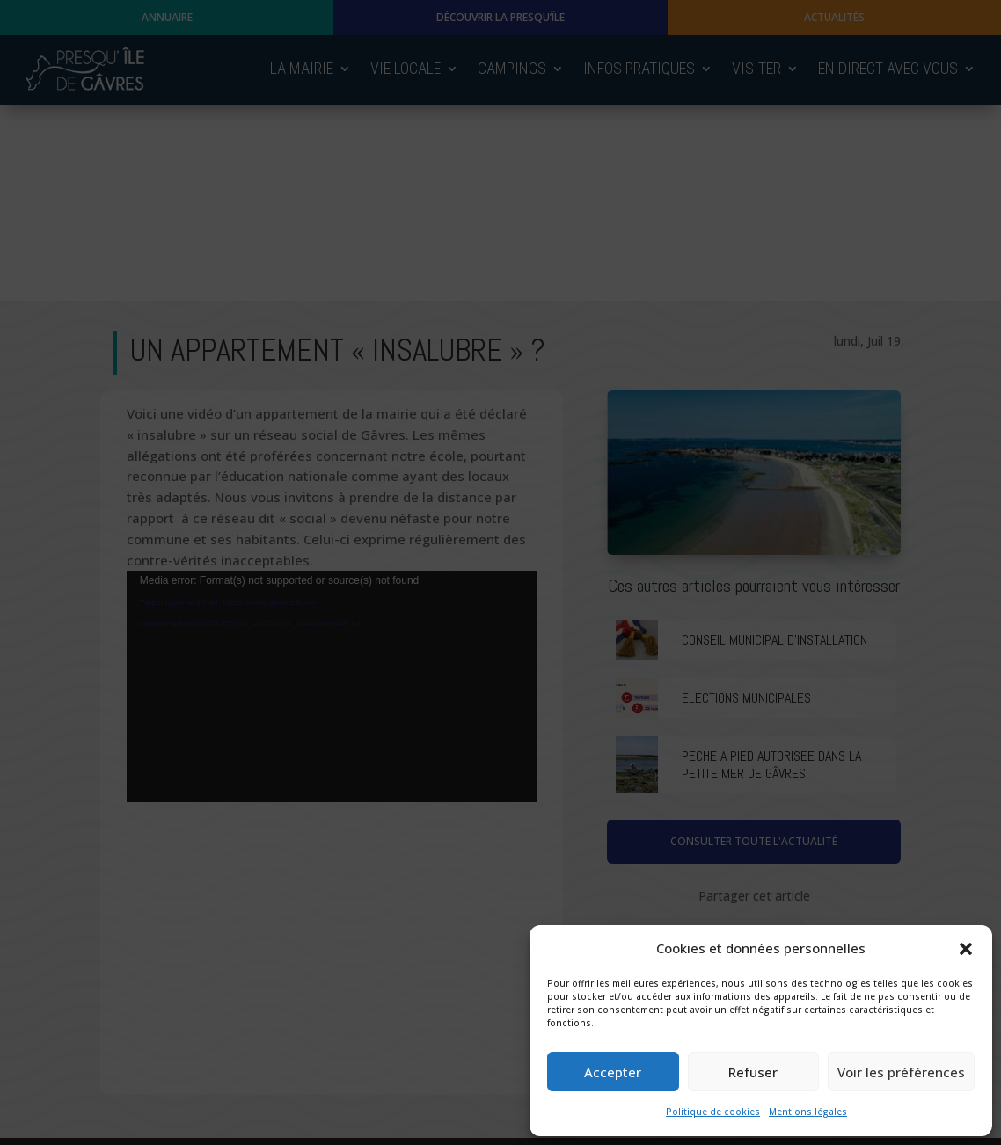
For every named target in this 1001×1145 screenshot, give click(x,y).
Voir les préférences (901, 1072)
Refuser (753, 1072)
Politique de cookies (713, 1111)
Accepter (612, 1072)
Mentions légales (808, 1111)
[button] (966, 949)
